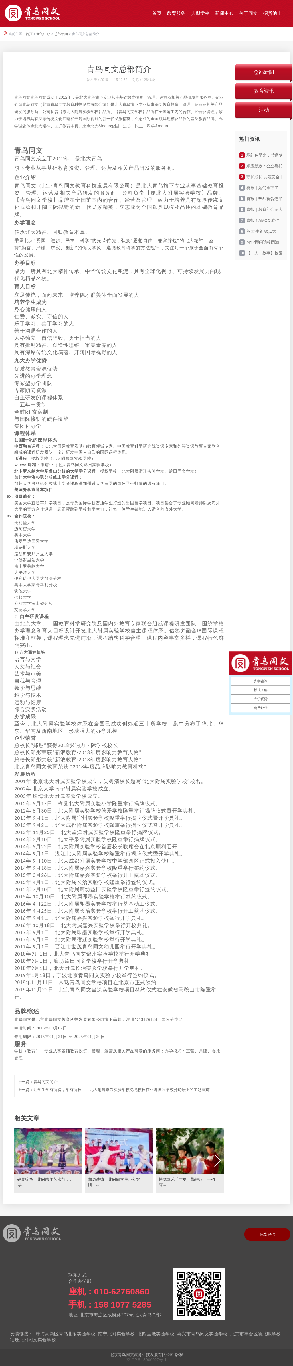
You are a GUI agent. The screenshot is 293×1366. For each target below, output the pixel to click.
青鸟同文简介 (45, 1081)
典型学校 (200, 13)
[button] (217, 1160)
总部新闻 (61, 34)
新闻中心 (224, 13)
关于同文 (248, 13)
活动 (264, 110)
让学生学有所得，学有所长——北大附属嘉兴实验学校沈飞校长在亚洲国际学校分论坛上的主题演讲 (121, 1089)
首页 (156, 13)
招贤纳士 (272, 13)
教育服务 (176, 13)
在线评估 (267, 1234)
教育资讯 (264, 91)
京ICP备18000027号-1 (146, 1359)
